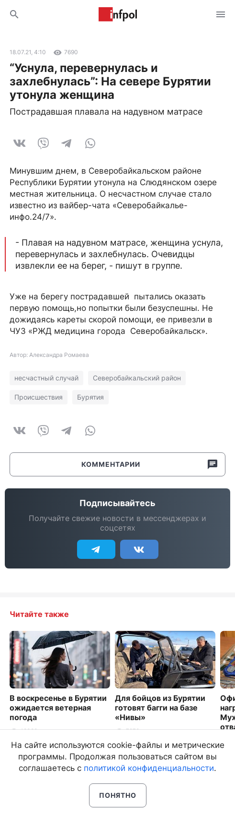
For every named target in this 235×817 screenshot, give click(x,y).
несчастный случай (46, 378)
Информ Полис (118, 14)
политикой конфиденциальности (149, 768)
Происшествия (38, 397)
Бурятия (90, 397)
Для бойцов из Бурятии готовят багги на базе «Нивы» (160, 707)
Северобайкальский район (137, 378)
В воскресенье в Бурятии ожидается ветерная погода (58, 707)
